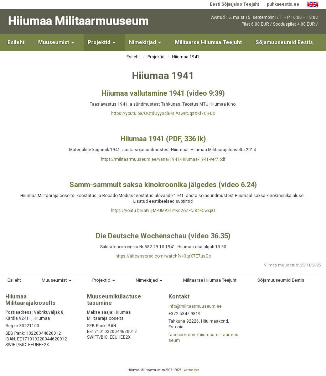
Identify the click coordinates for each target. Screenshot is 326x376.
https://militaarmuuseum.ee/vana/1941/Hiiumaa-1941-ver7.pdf (163, 159)
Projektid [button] (101, 42)
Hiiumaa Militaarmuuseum (78, 21)
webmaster (191, 370)
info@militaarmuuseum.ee (195, 306)
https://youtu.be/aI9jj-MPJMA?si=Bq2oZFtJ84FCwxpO (163, 210)
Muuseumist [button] (56, 42)
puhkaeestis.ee (283, 4)
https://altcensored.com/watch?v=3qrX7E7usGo (163, 256)
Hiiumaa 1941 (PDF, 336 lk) (163, 138)
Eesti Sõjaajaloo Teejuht (234, 4)
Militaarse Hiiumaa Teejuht (208, 42)
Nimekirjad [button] (145, 42)
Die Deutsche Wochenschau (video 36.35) (163, 236)
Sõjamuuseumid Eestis (284, 42)
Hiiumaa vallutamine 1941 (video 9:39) (163, 93)
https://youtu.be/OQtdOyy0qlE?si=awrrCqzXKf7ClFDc (163, 113)
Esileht (16, 42)
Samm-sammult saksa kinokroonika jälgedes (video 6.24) (163, 184)
